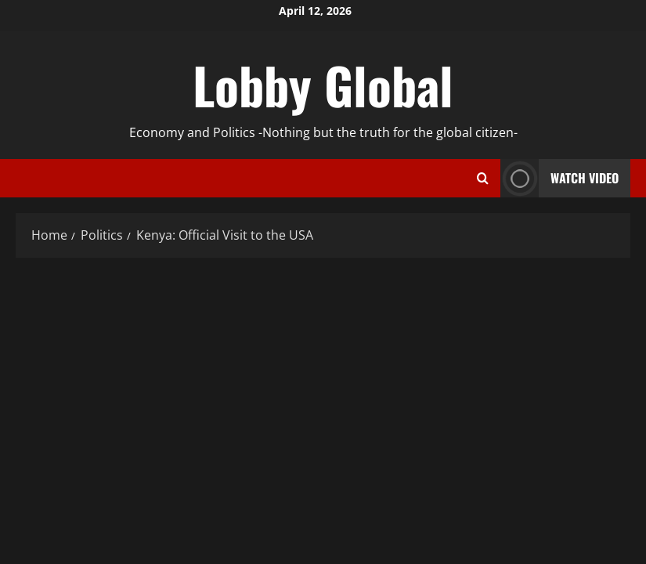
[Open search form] (483, 178)
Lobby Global (323, 84)
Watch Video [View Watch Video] (559, 178)
